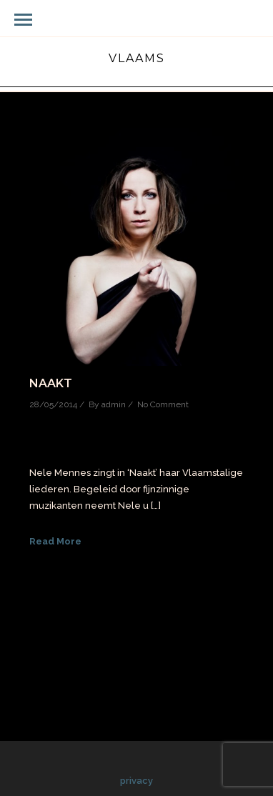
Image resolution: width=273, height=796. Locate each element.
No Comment (163, 404)
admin (113, 404)
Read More (55, 541)
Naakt (50, 383)
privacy (136, 780)
